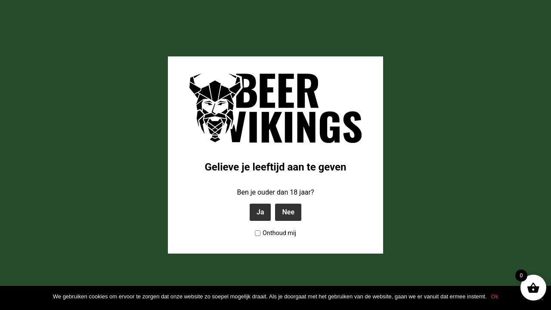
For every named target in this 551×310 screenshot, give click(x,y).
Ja (260, 212)
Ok (494, 296)
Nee (288, 212)
